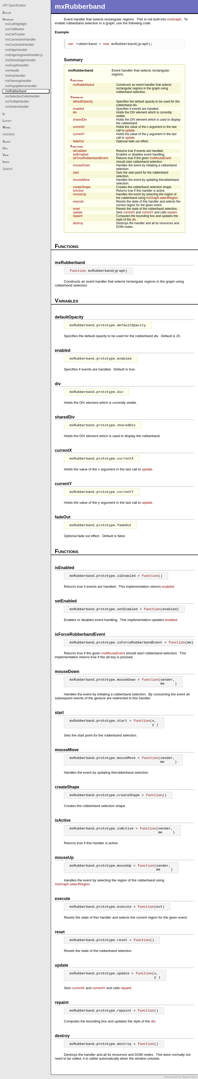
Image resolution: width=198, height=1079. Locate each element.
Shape (6, 141)
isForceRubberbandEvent (90, 158)
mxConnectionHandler (20, 39)
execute (78, 201)
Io (4, 114)
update (130, 130)
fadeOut (78, 141)
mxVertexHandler (17, 106)
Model (7, 127)
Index (6, 162)
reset (76, 209)
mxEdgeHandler (16, 50)
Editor (7, 12)
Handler (8, 19)
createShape (81, 187)
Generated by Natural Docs (180, 1076)
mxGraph (174, 19)
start (76, 172)
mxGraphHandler (17, 65)
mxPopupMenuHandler (21, 86)
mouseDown (81, 165)
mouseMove (81, 180)
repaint (172, 212)
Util (5, 148)
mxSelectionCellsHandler (22, 96)
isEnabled (80, 151)
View (6, 155)
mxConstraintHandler (19, 44)
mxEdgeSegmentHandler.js (24, 55)
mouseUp (79, 194)
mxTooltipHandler (17, 101)
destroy (78, 223)
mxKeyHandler (15, 75)
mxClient (9, 134)
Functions (76, 80)
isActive (78, 190)
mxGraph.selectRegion (162, 198)
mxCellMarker (14, 29)
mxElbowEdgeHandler (20, 60)
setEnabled (80, 154)
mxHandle (12, 70)
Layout (7, 120)
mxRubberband (80, 70)
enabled (78, 109)
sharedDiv (80, 119)
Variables (76, 97)
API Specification (14, 5)
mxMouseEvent (160, 158)
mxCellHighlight (16, 24)
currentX (79, 127)
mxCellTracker (15, 34)
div (75, 112)
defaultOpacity (83, 101)
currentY (79, 134)
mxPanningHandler (18, 81)
